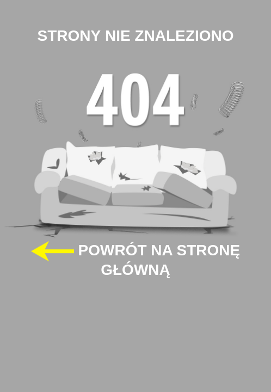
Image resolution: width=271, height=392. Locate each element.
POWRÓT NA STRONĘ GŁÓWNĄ (135, 259)
